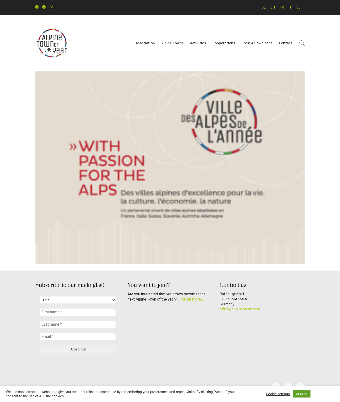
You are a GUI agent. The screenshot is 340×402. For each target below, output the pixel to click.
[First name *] (78, 312)
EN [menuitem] (272, 7)
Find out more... (191, 299)
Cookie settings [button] (278, 394)
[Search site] (302, 43)
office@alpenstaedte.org (240, 309)
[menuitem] (263, 7)
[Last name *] (78, 324)
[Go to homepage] (51, 43)
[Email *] (78, 337)
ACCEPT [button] (302, 394)
